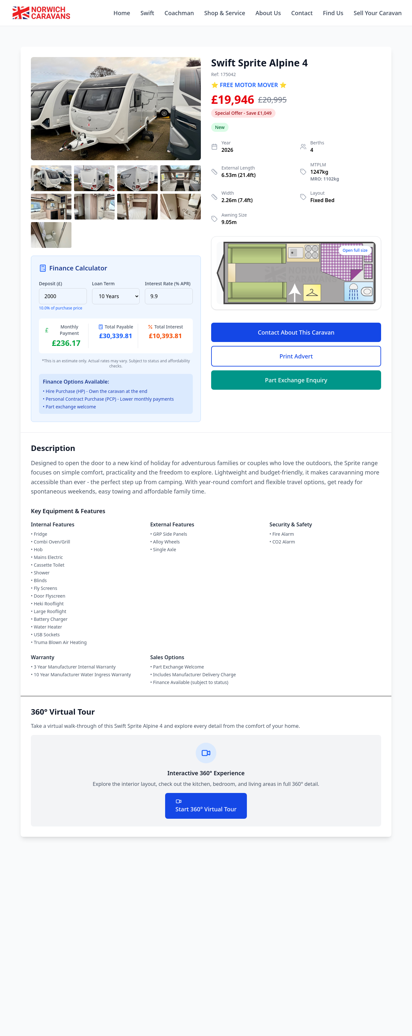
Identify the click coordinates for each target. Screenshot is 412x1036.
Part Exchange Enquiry (296, 380)
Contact (302, 13)
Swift (147, 13)
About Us (268, 13)
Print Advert (296, 356)
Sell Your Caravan (378, 13)
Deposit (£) (50, 283)
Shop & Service (224, 13)
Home (122, 13)
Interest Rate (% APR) (167, 283)
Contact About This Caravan (296, 332)
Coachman (179, 13)
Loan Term (103, 283)
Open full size (355, 250)
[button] (116, 108)
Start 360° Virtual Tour (206, 805)
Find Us (333, 13)
